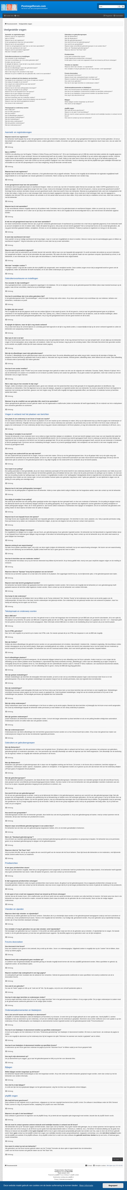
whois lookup (21, 1129)
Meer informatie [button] (86, 1185)
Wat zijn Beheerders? (71, 36)
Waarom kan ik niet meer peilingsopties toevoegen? (20, 88)
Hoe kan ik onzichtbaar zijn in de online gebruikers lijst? (22, 60)
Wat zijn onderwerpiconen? (13, 125)
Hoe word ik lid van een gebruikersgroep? (77, 42)
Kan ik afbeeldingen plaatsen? (14, 115)
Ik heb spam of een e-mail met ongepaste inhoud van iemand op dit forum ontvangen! (90, 60)
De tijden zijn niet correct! (12, 62)
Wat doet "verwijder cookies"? (14, 51)
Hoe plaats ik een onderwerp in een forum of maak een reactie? (24, 80)
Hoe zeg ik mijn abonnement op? (75, 95)
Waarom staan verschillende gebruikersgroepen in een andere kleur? (85, 46)
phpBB (57, 1175)
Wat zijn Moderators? (71, 38)
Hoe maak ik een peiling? (12, 86)
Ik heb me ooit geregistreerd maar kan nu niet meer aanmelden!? (24, 46)
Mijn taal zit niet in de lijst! (13, 66)
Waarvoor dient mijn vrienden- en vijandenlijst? (79, 66)
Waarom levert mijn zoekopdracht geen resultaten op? (81, 77)
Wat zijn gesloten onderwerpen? (15, 123)
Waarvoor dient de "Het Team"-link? (75, 50)
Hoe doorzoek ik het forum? (73, 75)
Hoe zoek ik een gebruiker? (73, 81)
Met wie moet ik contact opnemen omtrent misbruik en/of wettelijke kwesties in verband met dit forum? (93, 115)
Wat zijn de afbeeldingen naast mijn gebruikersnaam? (21, 68)
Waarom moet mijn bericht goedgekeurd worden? (20, 101)
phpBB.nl (71, 1177)
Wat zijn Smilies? (10, 113)
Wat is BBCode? (10, 109)
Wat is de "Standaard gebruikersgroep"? (77, 48)
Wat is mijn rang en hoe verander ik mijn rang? (19, 71)
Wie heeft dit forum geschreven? (74, 110)
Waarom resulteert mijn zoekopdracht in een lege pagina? (82, 79)
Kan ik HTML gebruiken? (12, 111)
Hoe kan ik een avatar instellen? (15, 69)
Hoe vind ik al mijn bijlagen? (73, 103)
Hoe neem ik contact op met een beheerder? (78, 118)
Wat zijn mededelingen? (12, 119)
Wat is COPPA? (10, 38)
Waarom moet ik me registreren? (15, 36)
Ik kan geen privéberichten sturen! (75, 56)
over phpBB (46, 1104)
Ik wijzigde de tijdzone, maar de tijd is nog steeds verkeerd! (23, 64)
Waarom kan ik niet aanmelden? (15, 44)
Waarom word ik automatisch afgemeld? (17, 50)
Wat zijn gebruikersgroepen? (73, 40)
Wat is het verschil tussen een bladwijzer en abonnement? (82, 89)
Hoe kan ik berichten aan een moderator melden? (20, 97)
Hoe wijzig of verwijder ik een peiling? (16, 89)
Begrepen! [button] (113, 1186)
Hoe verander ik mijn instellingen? (15, 58)
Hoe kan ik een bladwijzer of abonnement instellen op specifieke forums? (87, 93)
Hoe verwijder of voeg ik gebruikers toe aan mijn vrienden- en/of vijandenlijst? (88, 68)
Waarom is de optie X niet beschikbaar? (77, 112)
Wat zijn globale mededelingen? (14, 117)
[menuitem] (16, 16)
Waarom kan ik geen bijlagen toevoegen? (17, 93)
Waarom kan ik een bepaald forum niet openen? (19, 91)
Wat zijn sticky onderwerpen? (14, 121)
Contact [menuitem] (88, 1165)
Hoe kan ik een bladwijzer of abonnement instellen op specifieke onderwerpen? (88, 91)
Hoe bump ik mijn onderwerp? (14, 103)
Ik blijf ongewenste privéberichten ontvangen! (78, 58)
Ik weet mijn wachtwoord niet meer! (15, 48)
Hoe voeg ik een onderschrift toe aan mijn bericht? (20, 84)
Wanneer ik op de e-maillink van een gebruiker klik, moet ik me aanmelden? (28, 73)
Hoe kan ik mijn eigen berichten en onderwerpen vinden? (82, 83)
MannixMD (69, 1171)
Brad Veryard (68, 1170)
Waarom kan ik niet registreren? (14, 40)
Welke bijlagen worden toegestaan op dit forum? (79, 102)
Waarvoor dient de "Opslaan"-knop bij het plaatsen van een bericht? (25, 99)
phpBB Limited (78, 1102)
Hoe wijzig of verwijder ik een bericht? (16, 82)
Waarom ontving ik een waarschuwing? (17, 95)
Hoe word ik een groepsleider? (74, 44)
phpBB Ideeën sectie (107, 1116)
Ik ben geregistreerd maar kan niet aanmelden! (19, 42)
